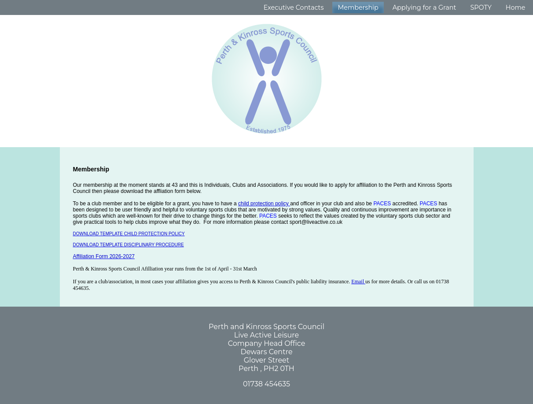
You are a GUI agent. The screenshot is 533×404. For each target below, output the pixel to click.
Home (516, 7)
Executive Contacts (294, 7)
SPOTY (480, 7)
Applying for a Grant (424, 7)
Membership (358, 7)
